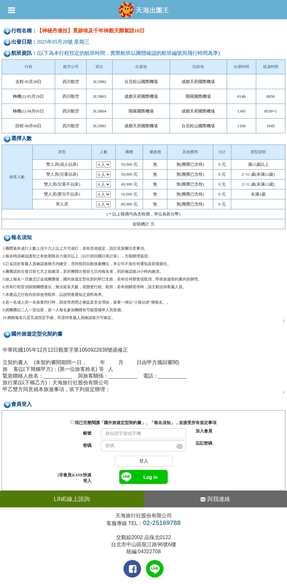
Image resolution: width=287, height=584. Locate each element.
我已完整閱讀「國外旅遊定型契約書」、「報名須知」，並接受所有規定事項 (145, 422)
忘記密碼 (204, 443)
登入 (143, 461)
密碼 (87, 445)
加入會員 (204, 431)
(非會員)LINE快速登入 (74, 477)
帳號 (87, 433)
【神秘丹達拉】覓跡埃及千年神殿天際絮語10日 (91, 30)
